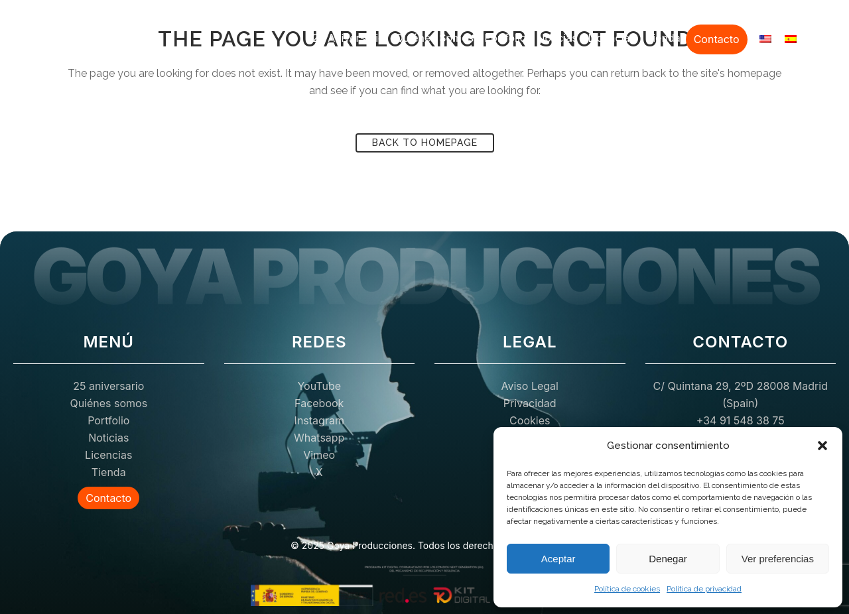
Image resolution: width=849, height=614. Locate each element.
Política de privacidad (704, 588)
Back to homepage (425, 142)
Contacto (717, 39)
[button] (822, 445)
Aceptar (558, 558)
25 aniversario (348, 37)
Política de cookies (627, 588)
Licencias (611, 37)
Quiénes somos (434, 37)
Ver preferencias (778, 558)
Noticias (557, 37)
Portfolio (505, 37)
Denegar (668, 558)
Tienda (663, 37)
